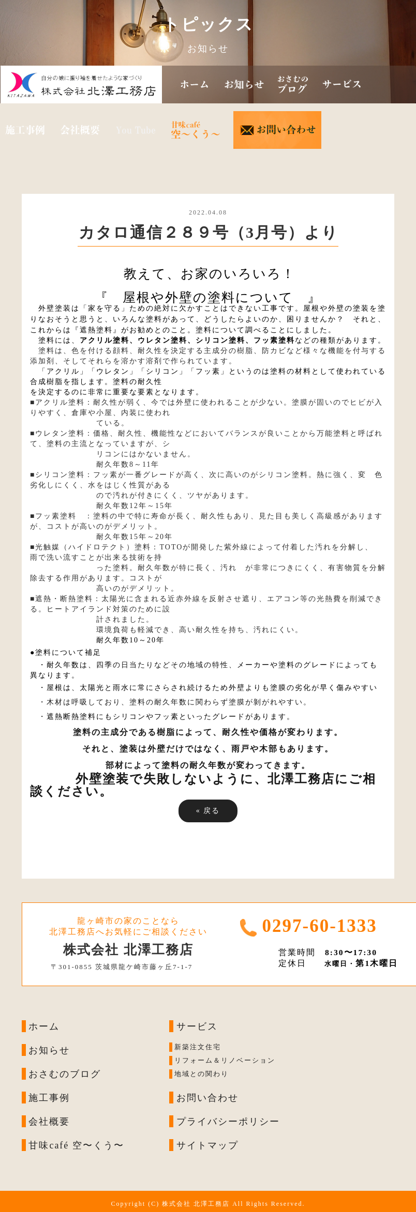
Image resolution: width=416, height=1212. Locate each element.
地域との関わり (201, 1074)
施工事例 (49, 1098)
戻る (208, 811)
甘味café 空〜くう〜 (76, 1145)
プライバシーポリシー (228, 1121)
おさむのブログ (64, 1074)
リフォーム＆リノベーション (224, 1061)
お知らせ (49, 1050)
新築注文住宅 (197, 1047)
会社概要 (49, 1121)
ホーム (44, 1026)
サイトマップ (207, 1145)
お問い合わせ (207, 1098)
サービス (197, 1026)
